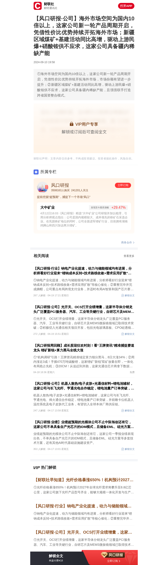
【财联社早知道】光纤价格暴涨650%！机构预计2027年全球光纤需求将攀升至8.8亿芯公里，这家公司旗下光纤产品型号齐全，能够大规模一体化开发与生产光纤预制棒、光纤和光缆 (84, 480)
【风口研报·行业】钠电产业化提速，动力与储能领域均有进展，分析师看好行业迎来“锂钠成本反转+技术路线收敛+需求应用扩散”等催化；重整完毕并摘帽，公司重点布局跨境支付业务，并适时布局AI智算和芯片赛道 (83, 270)
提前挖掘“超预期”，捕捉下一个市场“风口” (63, 197)
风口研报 (60, 185)
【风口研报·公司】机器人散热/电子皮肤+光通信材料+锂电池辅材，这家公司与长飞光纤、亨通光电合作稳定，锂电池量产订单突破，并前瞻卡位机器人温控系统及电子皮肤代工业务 (83, 386)
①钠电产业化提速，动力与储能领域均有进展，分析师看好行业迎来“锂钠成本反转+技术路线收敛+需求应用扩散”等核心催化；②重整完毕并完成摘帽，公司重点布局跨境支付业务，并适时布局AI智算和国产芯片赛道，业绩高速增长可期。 (83, 516)
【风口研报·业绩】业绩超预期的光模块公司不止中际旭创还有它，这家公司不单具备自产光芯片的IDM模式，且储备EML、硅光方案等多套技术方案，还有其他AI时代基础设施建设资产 (83, 424)
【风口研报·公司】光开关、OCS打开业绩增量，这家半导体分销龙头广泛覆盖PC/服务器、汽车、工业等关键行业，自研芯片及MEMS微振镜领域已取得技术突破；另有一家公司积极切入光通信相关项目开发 (83, 309)
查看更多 (129, 256)
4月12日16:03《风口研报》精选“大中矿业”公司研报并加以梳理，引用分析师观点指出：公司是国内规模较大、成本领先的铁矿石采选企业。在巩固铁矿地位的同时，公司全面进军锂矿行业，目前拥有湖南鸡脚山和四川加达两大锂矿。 (84, 219)
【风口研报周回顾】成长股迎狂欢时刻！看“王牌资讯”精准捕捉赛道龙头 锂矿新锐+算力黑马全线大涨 (83, 348)
